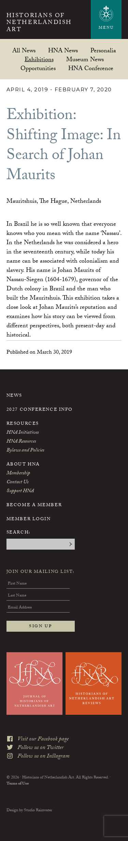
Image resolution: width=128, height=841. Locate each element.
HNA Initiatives (22, 433)
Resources (22, 424)
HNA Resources (21, 441)
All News (23, 50)
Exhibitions (39, 59)
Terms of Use (17, 783)
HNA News (63, 50)
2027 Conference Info (39, 410)
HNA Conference (90, 68)
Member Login (28, 519)
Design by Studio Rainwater (29, 810)
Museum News (85, 59)
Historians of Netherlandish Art (39, 23)
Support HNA (20, 491)
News (14, 396)
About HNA (23, 465)
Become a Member (34, 505)
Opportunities (38, 68)
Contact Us (17, 482)
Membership (18, 473)
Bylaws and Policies (25, 450)
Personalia (103, 50)
